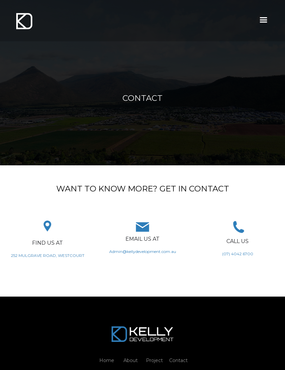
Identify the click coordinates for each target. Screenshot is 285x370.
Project (154, 360)
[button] (263, 20)
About (130, 360)
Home (106, 360)
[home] (24, 20)
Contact (178, 360)
